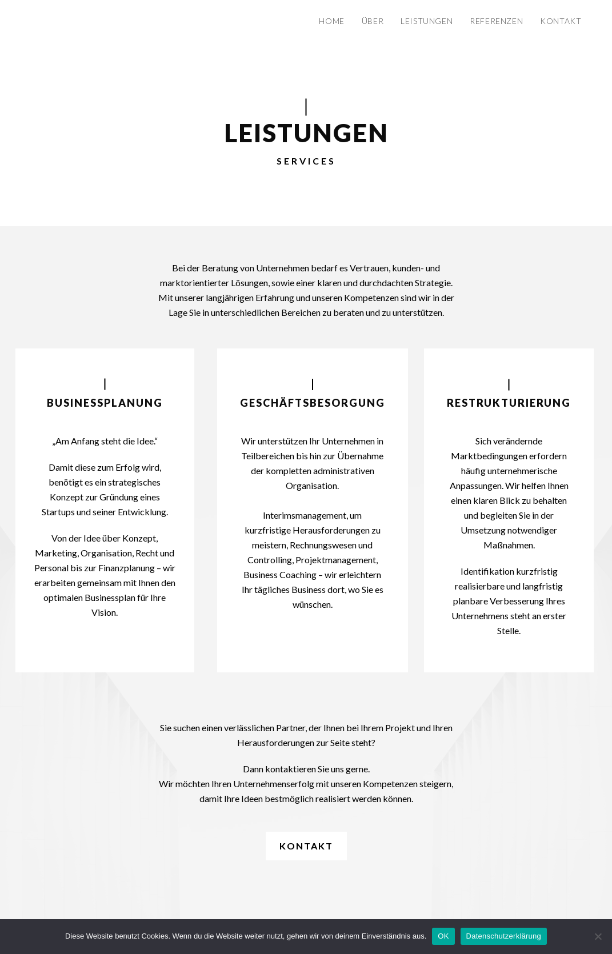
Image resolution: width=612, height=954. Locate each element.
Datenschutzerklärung (503, 936)
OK (443, 936)
